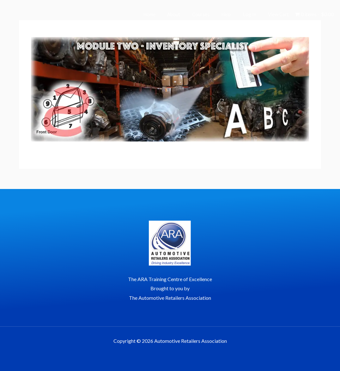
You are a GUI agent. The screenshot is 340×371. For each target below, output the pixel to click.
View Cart (279, 14)
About (184, 14)
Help (232, 14)
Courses (209, 14)
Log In (253, 14)
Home (162, 14)
